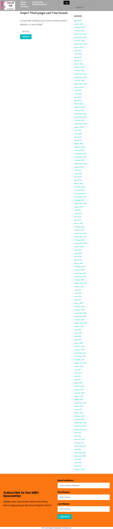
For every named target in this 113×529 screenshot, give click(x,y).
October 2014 (79, 419)
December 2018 (80, 313)
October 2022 (79, 160)
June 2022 (78, 173)
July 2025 (77, 51)
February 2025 (79, 67)
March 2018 (78, 343)
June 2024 (78, 94)
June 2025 (78, 54)
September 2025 (80, 44)
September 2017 (80, 363)
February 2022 (79, 187)
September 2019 (80, 283)
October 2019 (79, 280)
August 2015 (78, 406)
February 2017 (79, 386)
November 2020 (80, 237)
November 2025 (80, 37)
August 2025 (79, 47)
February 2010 (79, 469)
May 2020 (78, 257)
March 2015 (78, 413)
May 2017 (77, 376)
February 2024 (79, 107)
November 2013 (80, 426)
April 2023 (77, 140)
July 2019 (77, 290)
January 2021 (79, 230)
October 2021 (79, 200)
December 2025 (80, 34)
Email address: (66, 480)
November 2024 (80, 77)
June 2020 (78, 253)
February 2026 (79, 27)
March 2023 (78, 144)
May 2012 (77, 436)
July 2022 (77, 170)
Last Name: (64, 503)
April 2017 (77, 380)
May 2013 (77, 433)
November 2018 (80, 316)
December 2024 (80, 74)
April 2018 (77, 340)
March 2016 (78, 399)
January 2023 (79, 150)
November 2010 (80, 456)
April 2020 (78, 260)
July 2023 (77, 130)
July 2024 (77, 90)
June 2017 (78, 373)
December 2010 (80, 453)
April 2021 (77, 220)
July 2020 (77, 250)
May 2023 (77, 137)
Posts (23, 4)
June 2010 (78, 463)
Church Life (37, 2)
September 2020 (80, 243)
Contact (25, 7)
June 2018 (78, 333)
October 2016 (79, 393)
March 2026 (78, 24)
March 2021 (78, 223)
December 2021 (80, 193)
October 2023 (79, 120)
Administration (39, 4)
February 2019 (79, 306)
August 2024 (79, 87)
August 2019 (78, 287)
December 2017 (80, 353)
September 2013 (80, 429)
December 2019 (80, 273)
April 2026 (78, 21)
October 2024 (79, 80)
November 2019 (80, 277)
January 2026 (79, 31)
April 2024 (78, 100)
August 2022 (79, 167)
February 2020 (79, 266)
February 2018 (79, 346)
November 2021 (80, 197)
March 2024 (78, 104)
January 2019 (79, 310)
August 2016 (78, 396)
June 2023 (78, 134)
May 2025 (77, 57)
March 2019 (78, 303)
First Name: (64, 492)
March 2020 (78, 263)
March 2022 (78, 183)
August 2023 (79, 127)
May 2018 (77, 336)
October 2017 (79, 360)
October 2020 (79, 240)
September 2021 (80, 203)
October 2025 (79, 41)
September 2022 (80, 164)
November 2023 (80, 117)
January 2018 (79, 350)
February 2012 (79, 439)
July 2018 (77, 330)
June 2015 (78, 409)
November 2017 (80, 356)
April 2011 (77, 449)
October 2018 (79, 320)
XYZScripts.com (66, 528)
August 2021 (78, 207)
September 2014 (80, 423)
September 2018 (80, 323)
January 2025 (79, 70)
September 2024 (80, 84)
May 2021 (77, 217)
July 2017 (77, 370)
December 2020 (80, 233)
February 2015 (79, 416)
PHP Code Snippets (48, 528)
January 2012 (79, 443)
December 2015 (80, 403)
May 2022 (77, 177)
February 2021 (79, 227)
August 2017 (78, 366)
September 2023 (80, 124)
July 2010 (77, 459)
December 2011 (80, 446)
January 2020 (79, 270)
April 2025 (77, 61)
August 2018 (78, 326)
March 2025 (78, 64)
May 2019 (77, 296)
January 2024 (79, 110)
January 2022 (79, 190)
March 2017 (78, 383)
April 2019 (77, 300)
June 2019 (78, 293)
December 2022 (80, 154)
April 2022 (77, 180)
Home (23, 2)
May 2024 (78, 97)
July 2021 (77, 210)
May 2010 (77, 466)
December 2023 (80, 114)
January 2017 (79, 389)
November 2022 (80, 157)
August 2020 (79, 247)
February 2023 (79, 147)
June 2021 (78, 213)
